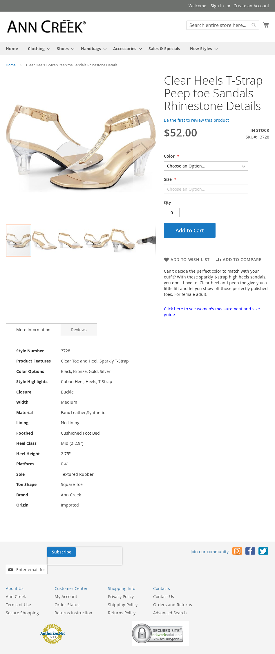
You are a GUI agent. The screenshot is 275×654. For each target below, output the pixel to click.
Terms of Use (18, 595)
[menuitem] (11, 48)
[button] (17, 149)
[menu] (137, 48)
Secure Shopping (22, 603)
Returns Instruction (73, 603)
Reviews (79, 329)
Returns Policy (121, 603)
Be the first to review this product (196, 120)
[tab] (33, 329)
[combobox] (223, 25)
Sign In (217, 5)
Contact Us (163, 587)
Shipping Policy (123, 595)
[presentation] (43, 565)
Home (11, 65)
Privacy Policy (121, 587)
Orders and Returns (172, 595)
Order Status (67, 595)
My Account (66, 587)
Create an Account (251, 5)
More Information (33, 329)
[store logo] (46, 26)
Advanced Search (170, 603)
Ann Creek (16, 587)
